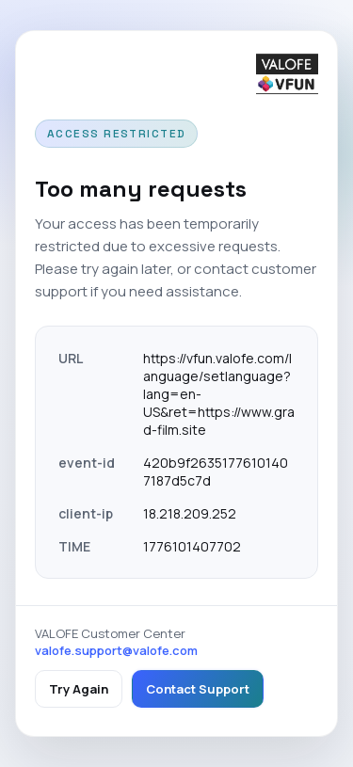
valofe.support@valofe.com (116, 650)
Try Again (78, 688)
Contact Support (197, 688)
